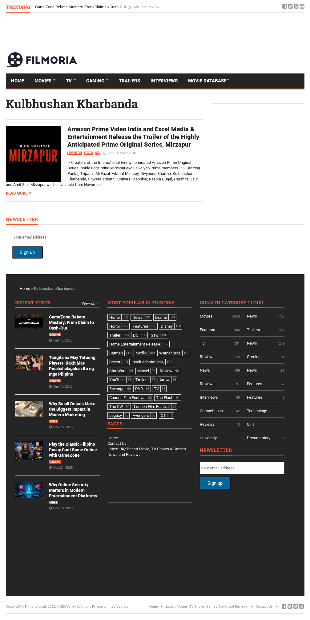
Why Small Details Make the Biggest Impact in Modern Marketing (72, 409)
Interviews (164, 81)
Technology (257, 411)
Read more (16, 193)
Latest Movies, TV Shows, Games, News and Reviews (207, 607)
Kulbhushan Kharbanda (72, 103)
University (208, 438)
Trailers (129, 81)
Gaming (96, 81)
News (89, 153)
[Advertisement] (192, 32)
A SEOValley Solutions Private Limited (86, 607)
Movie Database (207, 81)
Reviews (207, 357)
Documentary (258, 438)
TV (69, 81)
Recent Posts (32, 303)
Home (17, 81)
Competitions (211, 411)
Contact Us (117, 443)
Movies (43, 81)
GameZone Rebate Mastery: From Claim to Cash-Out (81, 7)
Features (75, 153)
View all (88, 304)
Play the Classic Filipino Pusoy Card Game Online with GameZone (73, 450)
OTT (251, 424)
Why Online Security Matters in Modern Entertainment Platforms (73, 490)
